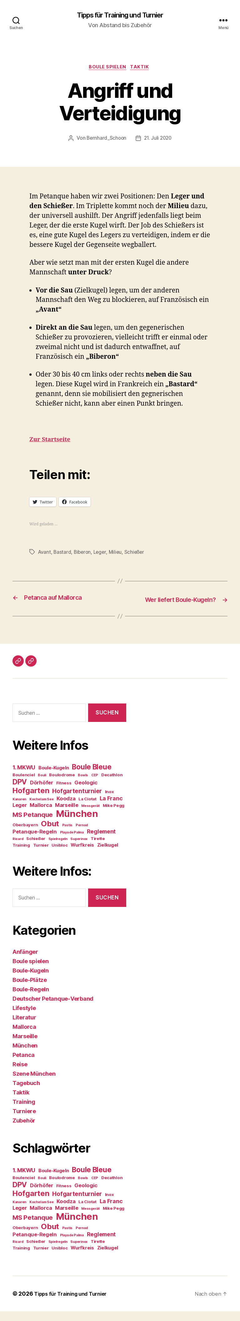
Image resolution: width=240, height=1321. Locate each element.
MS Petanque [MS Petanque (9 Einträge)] (32, 824)
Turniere (24, 1121)
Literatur (24, 1027)
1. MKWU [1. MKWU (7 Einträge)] (23, 777)
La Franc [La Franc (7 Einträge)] (111, 808)
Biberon (84, 554)
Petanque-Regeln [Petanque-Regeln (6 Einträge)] (34, 841)
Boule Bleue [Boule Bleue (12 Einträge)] (91, 777)
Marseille (25, 1046)
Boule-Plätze (29, 989)
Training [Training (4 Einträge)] (21, 855)
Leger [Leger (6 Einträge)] (19, 815)
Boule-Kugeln (30, 980)
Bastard (63, 554)
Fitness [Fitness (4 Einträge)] (64, 792)
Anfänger (25, 961)
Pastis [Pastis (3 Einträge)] (67, 835)
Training (23, 1111)
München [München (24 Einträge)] (77, 823)
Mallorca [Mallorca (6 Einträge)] (41, 815)
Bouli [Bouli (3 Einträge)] (42, 785)
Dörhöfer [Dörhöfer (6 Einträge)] (41, 792)
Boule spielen (107, 69)
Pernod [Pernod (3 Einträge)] (82, 835)
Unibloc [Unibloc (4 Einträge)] (60, 855)
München (25, 1055)
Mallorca (24, 1036)
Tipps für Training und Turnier (120, 15)
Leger (102, 554)
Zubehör (23, 1130)
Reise (20, 1074)
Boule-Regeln (30, 999)
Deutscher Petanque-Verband (52, 1008)
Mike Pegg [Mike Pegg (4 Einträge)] (114, 815)
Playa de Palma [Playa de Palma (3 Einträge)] (72, 842)
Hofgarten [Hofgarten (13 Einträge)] (30, 800)
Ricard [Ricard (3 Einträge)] (17, 849)
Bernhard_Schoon (105, 140)
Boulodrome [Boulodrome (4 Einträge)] (62, 784)
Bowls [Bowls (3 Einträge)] (83, 785)
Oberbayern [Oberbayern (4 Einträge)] (25, 834)
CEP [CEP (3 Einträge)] (94, 785)
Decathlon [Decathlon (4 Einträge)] (112, 784)
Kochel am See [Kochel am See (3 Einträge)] (41, 809)
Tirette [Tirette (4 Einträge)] (98, 848)
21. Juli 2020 (158, 140)
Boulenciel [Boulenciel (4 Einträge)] (23, 784)
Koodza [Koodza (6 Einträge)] (66, 808)
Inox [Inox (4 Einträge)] (109, 801)
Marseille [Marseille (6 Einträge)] (66, 815)
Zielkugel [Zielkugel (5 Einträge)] (107, 855)
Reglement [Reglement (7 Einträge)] (101, 841)
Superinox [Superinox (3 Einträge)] (79, 849)
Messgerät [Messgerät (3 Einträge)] (90, 816)
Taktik (142, 69)
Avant (45, 554)
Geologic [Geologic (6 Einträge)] (86, 792)
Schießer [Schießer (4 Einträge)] (35, 848)
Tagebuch (26, 1092)
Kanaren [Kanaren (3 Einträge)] (19, 809)
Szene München (34, 1083)
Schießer (138, 554)
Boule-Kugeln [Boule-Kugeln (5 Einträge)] (53, 778)
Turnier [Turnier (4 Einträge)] (41, 855)
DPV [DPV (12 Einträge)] (19, 792)
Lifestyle (24, 1017)
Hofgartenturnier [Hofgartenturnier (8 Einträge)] (77, 801)
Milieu (118, 554)
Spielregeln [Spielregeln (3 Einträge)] (58, 849)
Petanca (23, 1064)
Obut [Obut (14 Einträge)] (50, 833)
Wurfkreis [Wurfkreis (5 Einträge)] (82, 855)
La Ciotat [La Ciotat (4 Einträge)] (87, 808)
